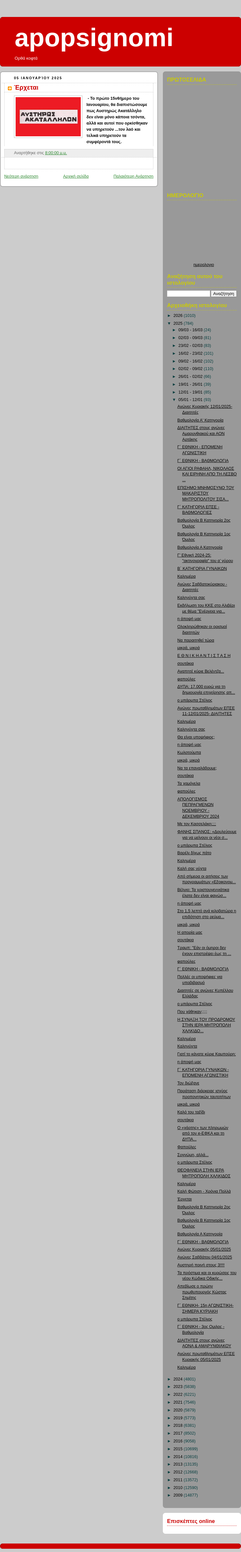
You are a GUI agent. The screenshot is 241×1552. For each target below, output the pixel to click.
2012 (179, 1472)
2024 (179, 1379)
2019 (179, 1418)
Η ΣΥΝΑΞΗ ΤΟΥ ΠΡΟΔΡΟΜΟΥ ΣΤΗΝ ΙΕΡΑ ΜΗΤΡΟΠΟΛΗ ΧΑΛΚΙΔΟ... (206, 1025)
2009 (179, 1495)
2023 (179, 1386)
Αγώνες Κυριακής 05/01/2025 (204, 1249)
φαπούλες (186, 679)
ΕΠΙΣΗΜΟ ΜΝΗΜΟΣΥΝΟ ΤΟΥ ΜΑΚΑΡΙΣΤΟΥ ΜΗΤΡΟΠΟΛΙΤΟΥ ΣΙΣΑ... (205, 493)
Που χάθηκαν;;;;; (192, 1011)
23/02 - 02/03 (191, 345)
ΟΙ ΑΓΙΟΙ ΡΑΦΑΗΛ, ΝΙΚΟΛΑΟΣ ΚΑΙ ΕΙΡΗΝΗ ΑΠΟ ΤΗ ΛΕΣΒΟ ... (207, 474)
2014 (179, 1457)
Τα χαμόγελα (188, 783)
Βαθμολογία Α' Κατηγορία (200, 420)
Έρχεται (26, 87)
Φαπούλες (186, 1147)
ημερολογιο (203, 264)
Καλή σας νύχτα (191, 868)
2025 (179, 323)
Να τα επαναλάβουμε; (197, 768)
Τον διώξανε (188, 1083)
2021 (179, 1402)
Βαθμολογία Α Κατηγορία (199, 547)
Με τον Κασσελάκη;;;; (196, 824)
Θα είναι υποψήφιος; (196, 737)
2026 (179, 315)
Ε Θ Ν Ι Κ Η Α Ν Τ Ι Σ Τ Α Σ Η (204, 655)
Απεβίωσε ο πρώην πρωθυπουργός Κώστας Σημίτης (202, 1292)
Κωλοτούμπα (189, 752)
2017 (179, 1433)
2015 (179, 1449)
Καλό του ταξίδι (191, 1112)
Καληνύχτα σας (191, 597)
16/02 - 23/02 (191, 353)
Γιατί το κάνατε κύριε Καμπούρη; (206, 1054)
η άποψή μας (189, 619)
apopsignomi (94, 37)
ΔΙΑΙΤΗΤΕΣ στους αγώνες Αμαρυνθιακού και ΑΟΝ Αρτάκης (201, 433)
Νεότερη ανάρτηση (21, 176)
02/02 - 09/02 (191, 368)
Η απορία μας (190, 932)
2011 (179, 1480)
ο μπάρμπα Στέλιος (194, 700)
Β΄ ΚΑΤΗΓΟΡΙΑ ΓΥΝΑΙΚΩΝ (202, 568)
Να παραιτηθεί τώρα (195, 640)
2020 (179, 1410)
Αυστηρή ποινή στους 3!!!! (201, 1265)
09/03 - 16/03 (191, 330)
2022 (179, 1394)
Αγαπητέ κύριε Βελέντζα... (200, 671)
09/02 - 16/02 (191, 361)
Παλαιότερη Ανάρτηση (133, 176)
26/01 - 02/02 (191, 376)
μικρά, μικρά (188, 648)
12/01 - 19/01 (191, 392)
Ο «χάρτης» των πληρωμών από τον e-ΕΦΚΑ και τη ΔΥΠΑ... (202, 1134)
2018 (179, 1425)
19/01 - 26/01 (191, 384)
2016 (179, 1441)
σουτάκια (185, 663)
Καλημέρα (186, 576)
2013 (179, 1464)
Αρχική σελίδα (76, 176)
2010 (179, 1487)
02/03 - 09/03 (191, 338)
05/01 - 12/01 (191, 399)
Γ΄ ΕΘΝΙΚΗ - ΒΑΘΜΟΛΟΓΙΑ (203, 460)
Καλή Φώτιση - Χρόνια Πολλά (204, 1191)
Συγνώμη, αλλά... (193, 1155)
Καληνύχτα (187, 1046)
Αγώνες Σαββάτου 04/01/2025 (204, 1257)
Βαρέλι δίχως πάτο (194, 853)
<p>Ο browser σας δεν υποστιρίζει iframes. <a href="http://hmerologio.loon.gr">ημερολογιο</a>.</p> (203, 233)
